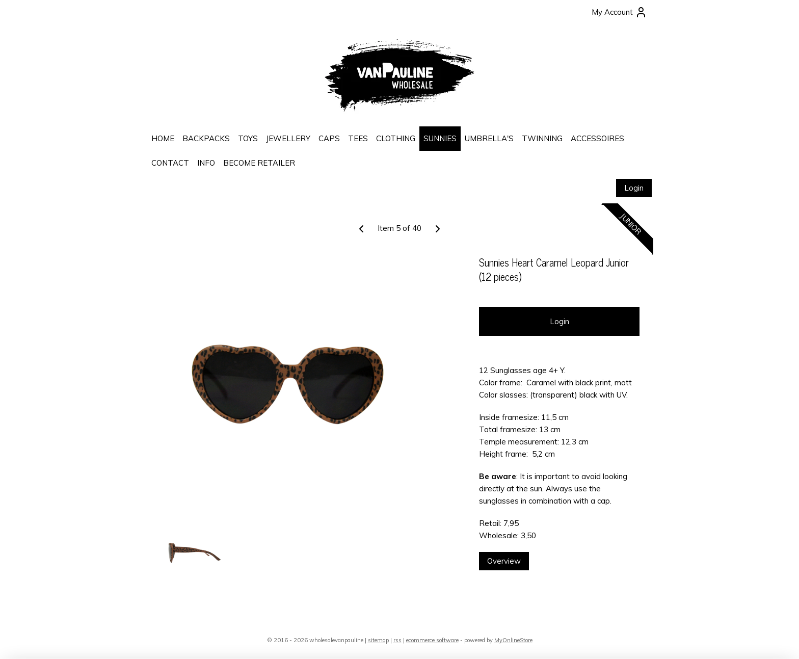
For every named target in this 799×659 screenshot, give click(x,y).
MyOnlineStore (513, 640)
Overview (504, 561)
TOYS (248, 138)
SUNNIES (440, 138)
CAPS (329, 138)
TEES (358, 138)
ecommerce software (432, 640)
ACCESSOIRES (597, 138)
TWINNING (542, 138)
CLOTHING (395, 138)
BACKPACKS (206, 138)
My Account (619, 12)
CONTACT (170, 163)
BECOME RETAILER (259, 163)
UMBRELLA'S (489, 138)
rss (397, 640)
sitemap (378, 640)
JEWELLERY (288, 138)
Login (634, 188)
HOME (162, 138)
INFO (206, 163)
